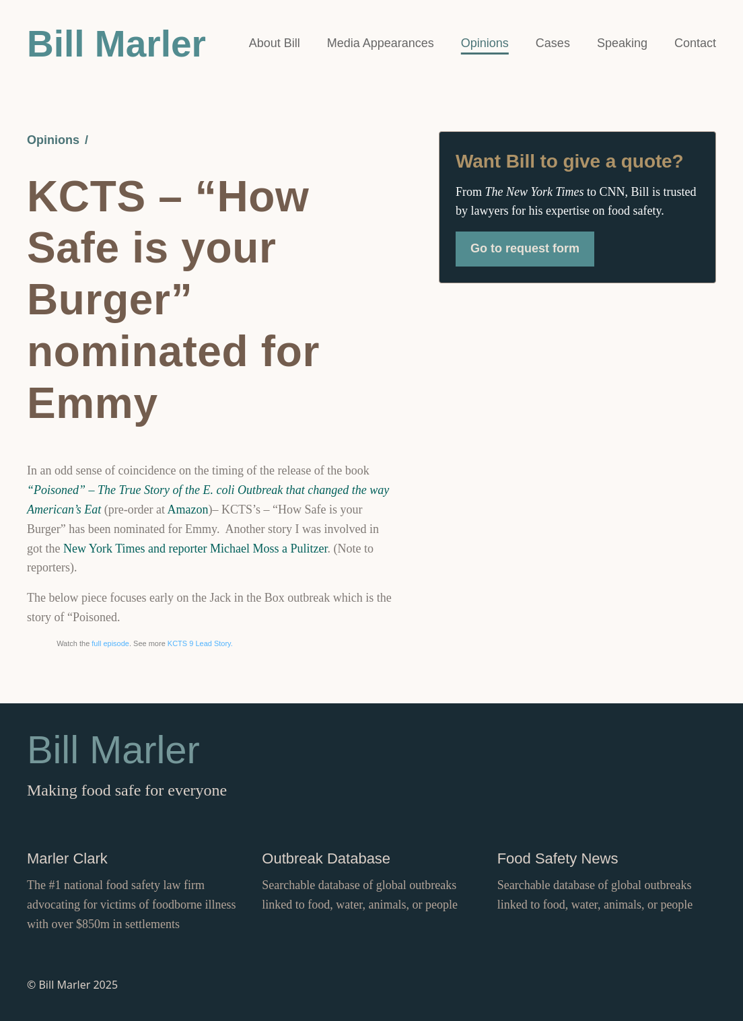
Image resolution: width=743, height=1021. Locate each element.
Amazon (188, 509)
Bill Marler (116, 44)
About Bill (274, 43)
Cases (553, 43)
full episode (110, 643)
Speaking (622, 43)
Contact (695, 43)
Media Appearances (380, 43)
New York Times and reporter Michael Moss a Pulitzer (195, 548)
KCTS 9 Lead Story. (200, 643)
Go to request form (524, 248)
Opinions (485, 43)
